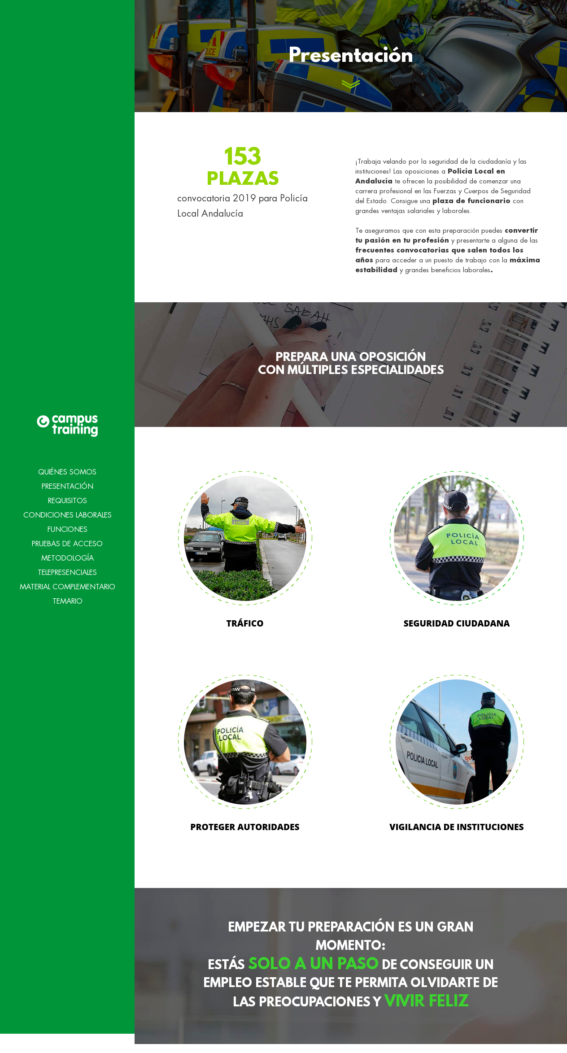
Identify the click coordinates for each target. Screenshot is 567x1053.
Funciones (67, 511)
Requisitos (67, 483)
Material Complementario (67, 569)
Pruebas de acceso (67, 526)
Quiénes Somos (67, 454)
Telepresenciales (67, 554)
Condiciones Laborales (67, 497)
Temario (67, 583)
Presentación (67, 468)
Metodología (67, 540)
